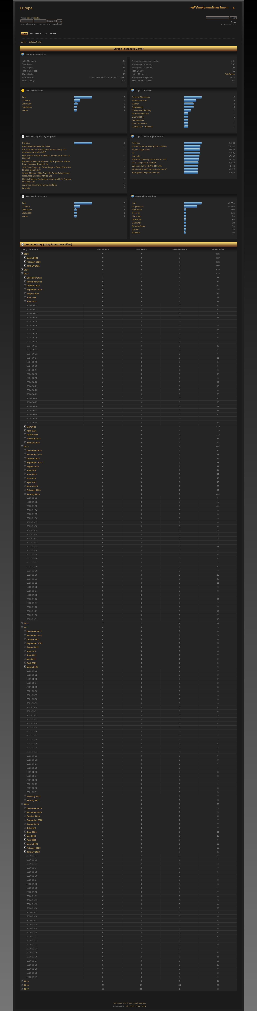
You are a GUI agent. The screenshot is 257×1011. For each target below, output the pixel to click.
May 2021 (31, 659)
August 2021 (33, 647)
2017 (26, 989)
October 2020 (33, 816)
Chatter (135, 104)
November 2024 (34, 282)
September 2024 (34, 290)
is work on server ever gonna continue (39, 185)
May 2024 (31, 427)
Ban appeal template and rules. (36, 146)
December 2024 (34, 278)
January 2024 (33, 443)
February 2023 (34, 490)
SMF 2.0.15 (118, 1003)
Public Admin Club (140, 113)
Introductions (138, 120)
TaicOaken (230, 74)
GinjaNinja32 (138, 206)
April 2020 (31, 840)
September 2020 (34, 820)
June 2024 (32, 301)
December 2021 (34, 631)
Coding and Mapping (141, 110)
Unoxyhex (136, 223)
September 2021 (34, 643)
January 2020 (33, 852)
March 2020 (32, 844)
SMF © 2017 (128, 1003)
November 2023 (34, 454)
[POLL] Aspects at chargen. (144, 163)
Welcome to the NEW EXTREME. (147, 166)
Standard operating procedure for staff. (149, 159)
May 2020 (31, 836)
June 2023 (32, 474)
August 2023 (33, 466)
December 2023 (34, 450)
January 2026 (33, 266)
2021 (26, 627)
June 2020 (32, 832)
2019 (26, 981)
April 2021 (31, 663)
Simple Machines (139, 1003)
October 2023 (33, 459)
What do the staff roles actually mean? (149, 169)
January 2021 (33, 800)
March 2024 (32, 435)
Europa (26, 8)
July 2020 (31, 828)
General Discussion (141, 97)
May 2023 (31, 478)
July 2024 (31, 298)
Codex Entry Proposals (142, 127)
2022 (26, 623)
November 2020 (34, 812)
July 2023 (31, 470)
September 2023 (34, 462)
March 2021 (32, 667)
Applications (137, 107)
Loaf (24, 97)
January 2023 (33, 494)
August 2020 (33, 824)
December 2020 (34, 808)
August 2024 (33, 294)
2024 (26, 274)
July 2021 (31, 651)
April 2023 (31, 482)
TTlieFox (26, 100)
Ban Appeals (138, 117)
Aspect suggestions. (141, 150)
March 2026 (32, 258)
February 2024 (34, 439)
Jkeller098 (26, 104)
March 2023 (32, 486)
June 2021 (32, 655)
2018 (26, 985)
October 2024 (33, 286)
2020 (26, 804)
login (29, 18)
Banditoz (136, 233)
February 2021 (34, 796)
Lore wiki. (26, 188)
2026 (26, 254)
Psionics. (26, 143)
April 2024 (31, 431)
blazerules (136, 216)
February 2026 (34, 262)
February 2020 (34, 848)
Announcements (139, 100)
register (36, 18)
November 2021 (34, 635)
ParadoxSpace (139, 226)
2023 (26, 447)
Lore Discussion (139, 123)
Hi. (133, 153)
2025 (26, 270)
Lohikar (135, 229)
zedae (25, 110)
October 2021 (33, 639)
